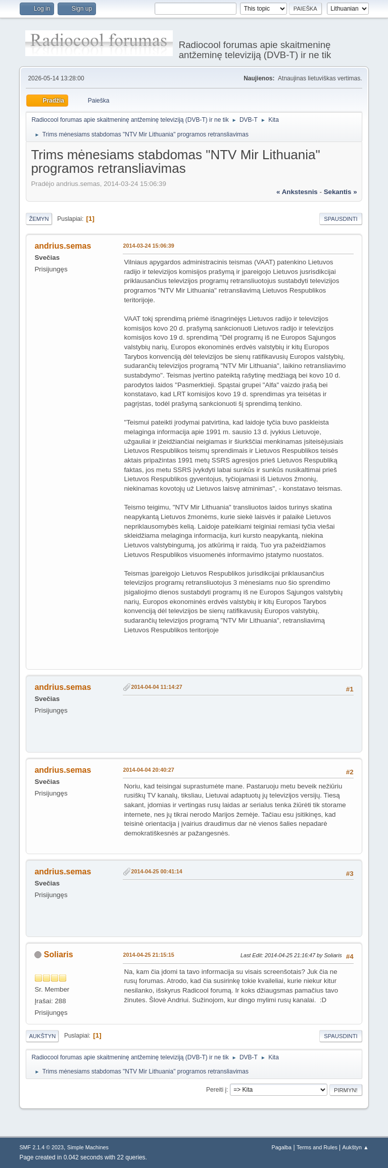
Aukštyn (42, 1036)
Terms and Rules (317, 1147)
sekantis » (340, 192)
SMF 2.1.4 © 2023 (41, 1147)
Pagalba (282, 1147)
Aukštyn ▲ (356, 1147)
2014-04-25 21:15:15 (148, 955)
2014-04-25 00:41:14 (156, 871)
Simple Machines (88, 1147)
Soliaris (58, 954)
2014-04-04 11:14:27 (156, 687)
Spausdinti (340, 219)
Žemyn (38, 219)
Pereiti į (216, 1089)
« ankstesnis (297, 192)
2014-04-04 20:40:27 (148, 770)
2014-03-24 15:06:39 (148, 246)
